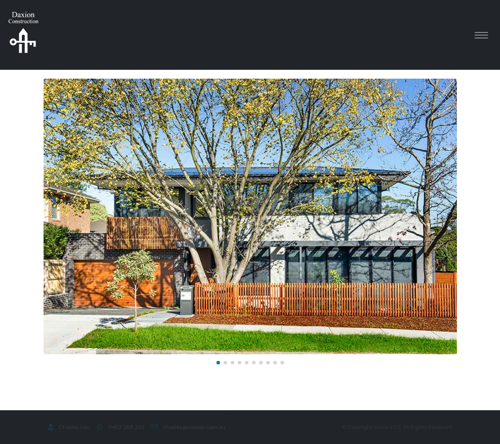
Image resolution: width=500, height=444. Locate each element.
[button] (218, 363)
